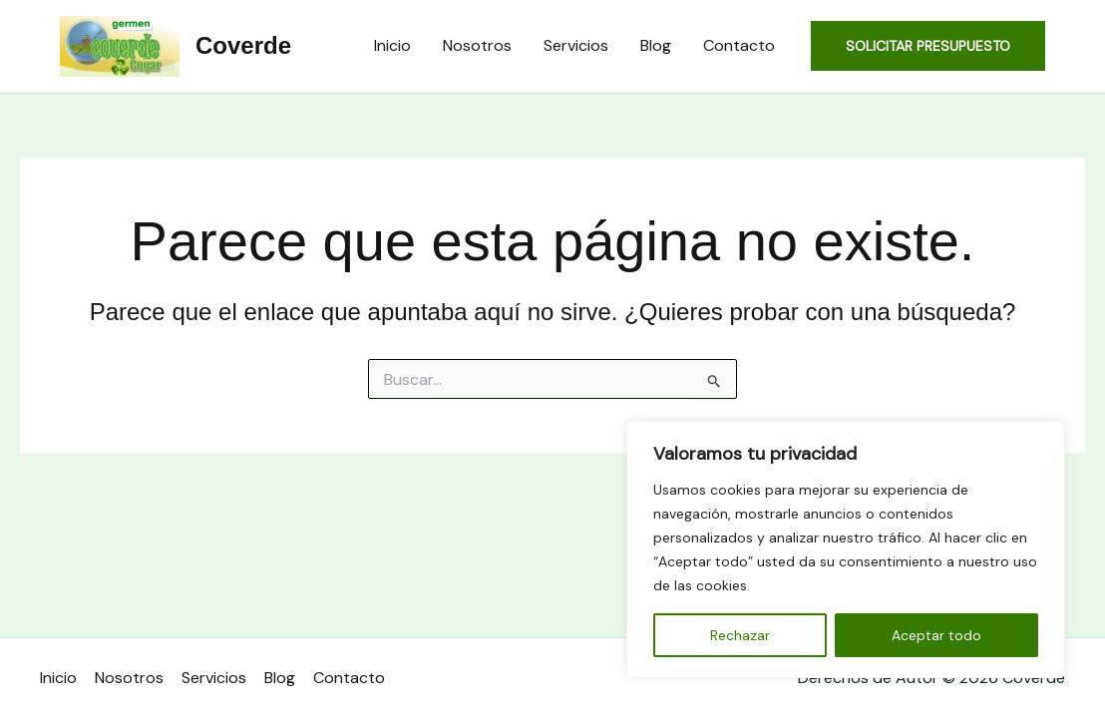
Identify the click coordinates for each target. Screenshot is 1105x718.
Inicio (392, 45)
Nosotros (477, 45)
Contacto (739, 45)
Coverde (243, 45)
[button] (928, 46)
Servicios (576, 45)
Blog (655, 45)
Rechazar (740, 635)
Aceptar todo (936, 635)
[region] (845, 549)
